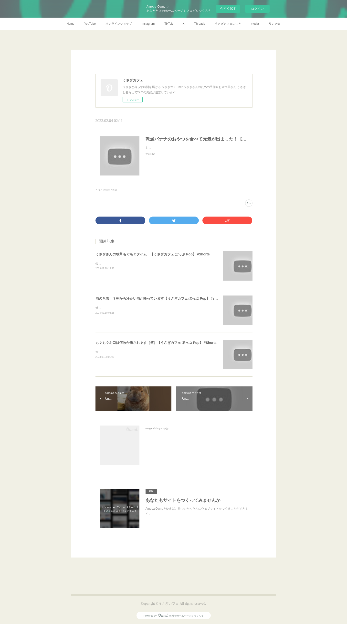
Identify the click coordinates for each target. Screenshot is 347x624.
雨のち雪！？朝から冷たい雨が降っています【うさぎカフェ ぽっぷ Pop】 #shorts (159, 298)
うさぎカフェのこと (228, 23)
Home (70, 23)
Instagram (148, 23)
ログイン (257, 9)
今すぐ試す (228, 8)
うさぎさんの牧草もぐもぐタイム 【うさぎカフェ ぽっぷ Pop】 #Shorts (152, 254)
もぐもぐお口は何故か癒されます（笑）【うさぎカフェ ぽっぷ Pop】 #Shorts (156, 343)
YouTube (90, 23)
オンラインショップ (118, 23)
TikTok (168, 23)
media (255, 23)
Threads (199, 23)
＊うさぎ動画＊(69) (106, 189)
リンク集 (274, 23)
